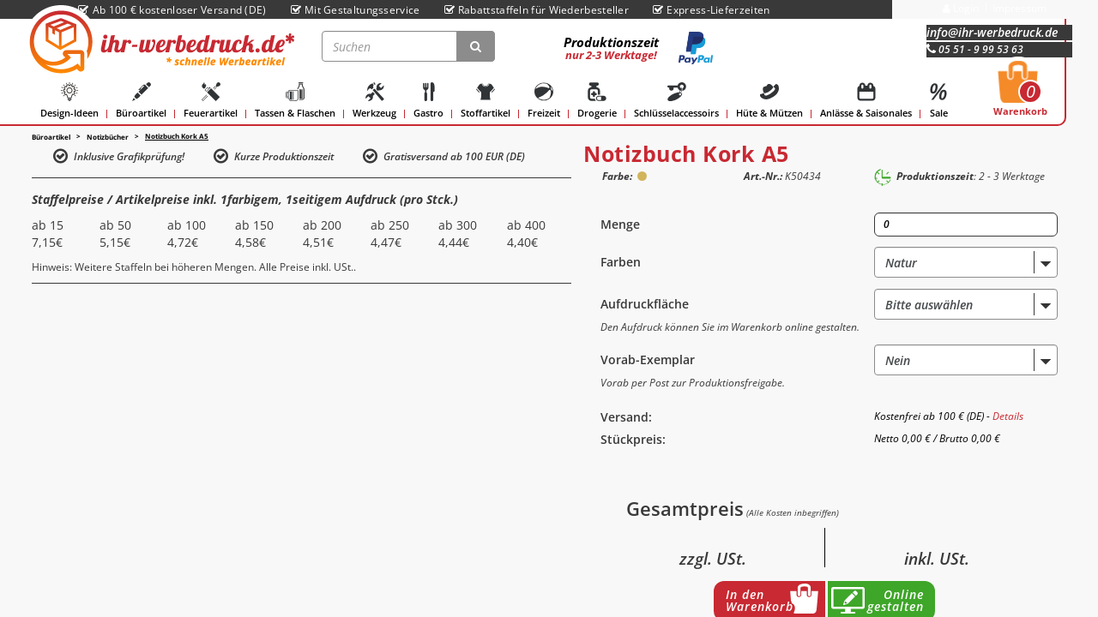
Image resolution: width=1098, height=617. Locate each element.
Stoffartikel (485, 100)
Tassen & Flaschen (295, 100)
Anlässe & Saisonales (866, 100)
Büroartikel (141, 100)
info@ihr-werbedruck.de (992, 32)
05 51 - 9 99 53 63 (974, 49)
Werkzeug (374, 100)
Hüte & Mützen (769, 100)
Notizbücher (108, 136)
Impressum (1019, 8)
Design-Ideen (69, 100)
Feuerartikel (211, 100)
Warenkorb (1020, 93)
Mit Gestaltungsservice (355, 10)
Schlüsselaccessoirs (676, 100)
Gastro (428, 100)
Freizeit (544, 100)
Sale (938, 100)
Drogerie (597, 100)
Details (1007, 416)
